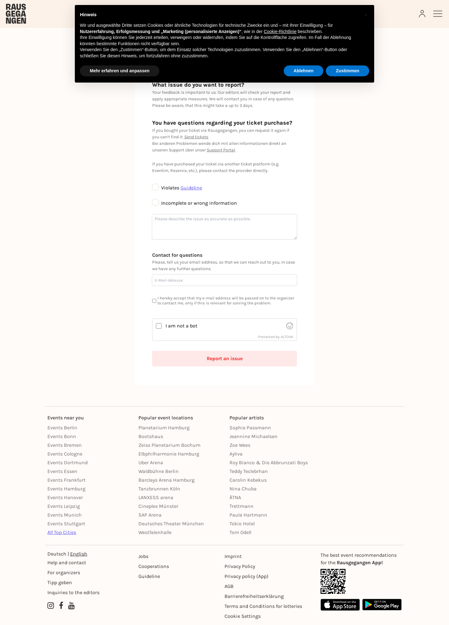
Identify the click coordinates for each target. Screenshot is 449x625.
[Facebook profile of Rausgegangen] (61, 605)
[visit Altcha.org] (289, 325)
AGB (229, 586)
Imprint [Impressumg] (233, 556)
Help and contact (66, 562)
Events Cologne (64, 454)
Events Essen (62, 471)
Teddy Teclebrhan (248, 471)
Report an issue (225, 358)
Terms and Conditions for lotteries (263, 606)
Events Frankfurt (66, 480)
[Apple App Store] (340, 604)
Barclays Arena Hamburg (166, 480)
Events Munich (64, 515)
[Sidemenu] (438, 13)
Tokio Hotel (242, 524)
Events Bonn (61, 436)
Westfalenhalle (154, 532)
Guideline (191, 188)
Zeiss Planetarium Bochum (169, 445)
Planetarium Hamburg (164, 428)
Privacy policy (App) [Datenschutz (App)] (246, 576)
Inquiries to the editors (73, 592)
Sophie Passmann (250, 428)
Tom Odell (240, 532)
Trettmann (241, 506)
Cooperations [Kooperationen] (153, 566)
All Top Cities (61, 532)
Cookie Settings (242, 616)
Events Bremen (64, 445)
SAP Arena (150, 515)
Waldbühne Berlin (158, 471)
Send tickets (196, 137)
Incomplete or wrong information (194, 203)
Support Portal (221, 150)
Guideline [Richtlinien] (149, 576)
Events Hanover (65, 497)
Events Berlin (62, 428)
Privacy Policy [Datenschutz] (239, 566)
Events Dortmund (67, 462)
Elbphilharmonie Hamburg (168, 454)
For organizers (63, 572)
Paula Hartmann (248, 515)
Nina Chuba (243, 489)
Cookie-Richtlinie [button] (280, 31)
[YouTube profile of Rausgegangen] (71, 605)
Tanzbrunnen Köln (159, 489)
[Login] (423, 13)
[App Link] (361, 581)
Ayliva (236, 454)
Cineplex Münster (158, 506)
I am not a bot (181, 326)
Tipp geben (59, 582)
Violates (166, 188)
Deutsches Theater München (171, 524)
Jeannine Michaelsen (253, 436)
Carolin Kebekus (248, 480)
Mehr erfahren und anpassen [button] (119, 70)
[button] (366, 15)
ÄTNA (235, 497)
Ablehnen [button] (304, 70)
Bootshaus (150, 436)
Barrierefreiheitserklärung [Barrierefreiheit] (254, 596)
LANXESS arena (155, 497)
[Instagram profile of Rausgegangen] (50, 605)
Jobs (143, 556)
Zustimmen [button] (347, 70)
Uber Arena (150, 462)
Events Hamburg (66, 489)
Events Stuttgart (66, 524)
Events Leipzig (63, 506)
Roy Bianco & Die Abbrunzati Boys (268, 462)
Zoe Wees (239, 445)
